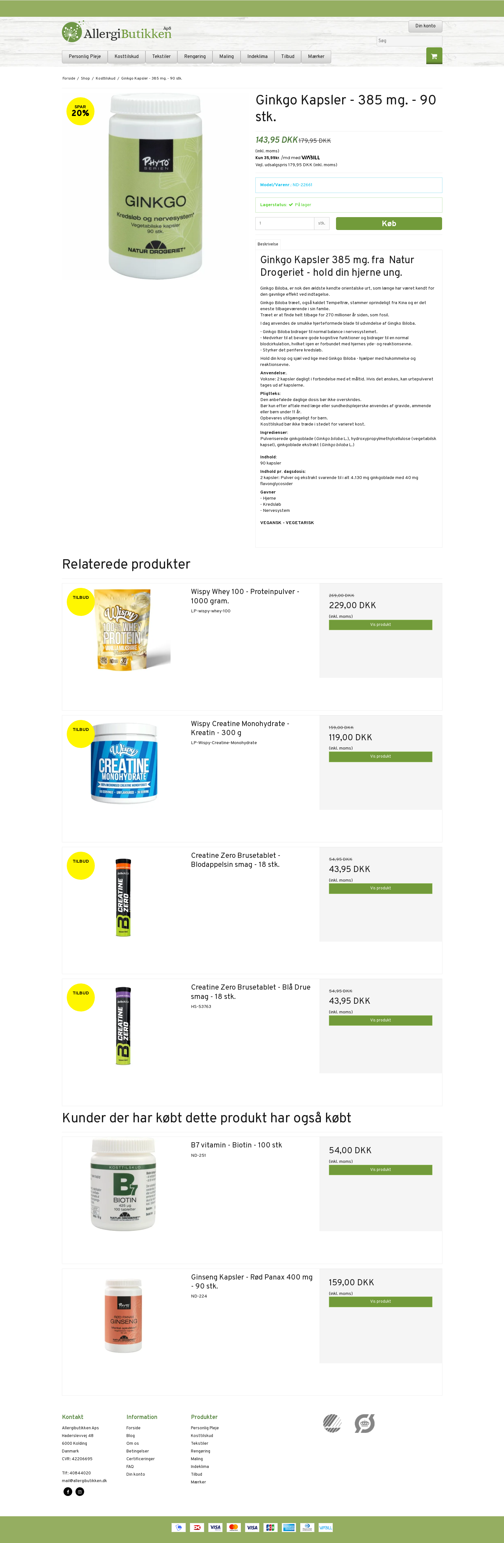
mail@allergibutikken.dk (84, 1481)
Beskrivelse (268, 244)
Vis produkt (380, 625)
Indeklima (257, 57)
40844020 (76, 1473)
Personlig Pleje (85, 57)
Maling (226, 57)
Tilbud (287, 57)
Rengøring (195, 57)
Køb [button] (389, 224)
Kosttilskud (126, 57)
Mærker (316, 57)
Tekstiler (161, 57)
